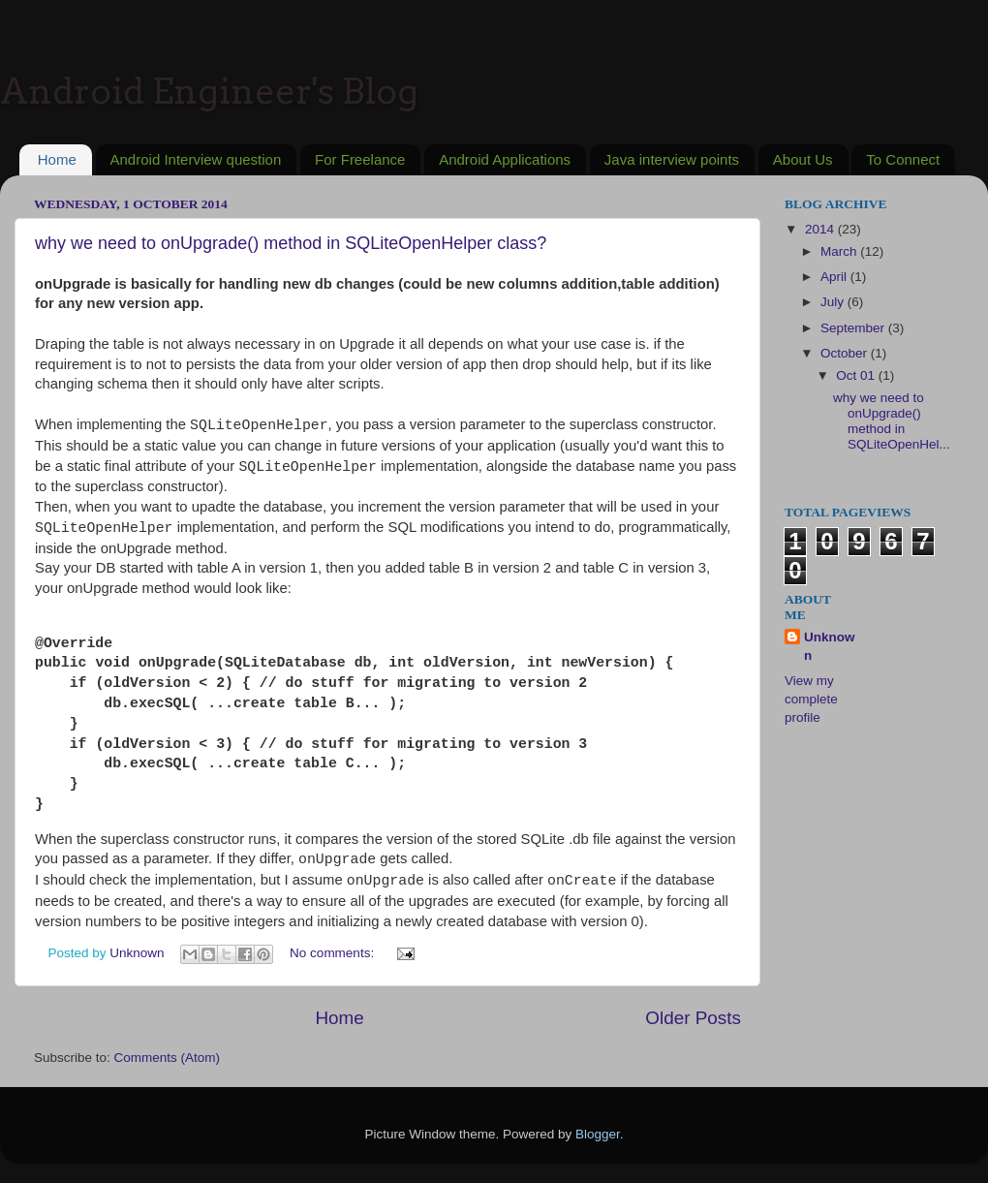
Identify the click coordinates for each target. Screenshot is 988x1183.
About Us (803, 159)
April (835, 276)
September (854, 328)
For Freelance (360, 159)
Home (57, 159)
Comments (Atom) (167, 1057)
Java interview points (671, 159)
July (834, 302)
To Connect (903, 159)
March (840, 251)
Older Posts (693, 1018)
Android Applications (505, 159)
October (845, 353)
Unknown (829, 646)
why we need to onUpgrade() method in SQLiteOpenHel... (891, 421)
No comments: (334, 953)
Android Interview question (196, 159)
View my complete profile (811, 699)
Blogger (597, 1134)
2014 (821, 229)
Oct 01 (857, 375)
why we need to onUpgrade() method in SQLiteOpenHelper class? (290, 243)
